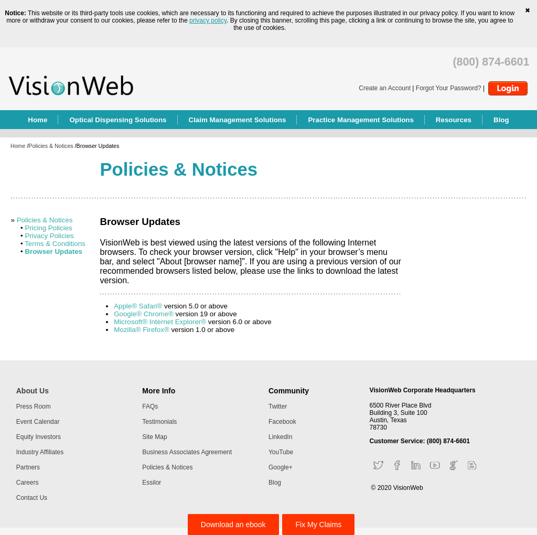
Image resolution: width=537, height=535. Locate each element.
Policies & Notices (50, 146)
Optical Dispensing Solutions (117, 120)
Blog (501, 120)
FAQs (150, 406)
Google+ (280, 467)
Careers (27, 482)
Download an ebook (233, 524)
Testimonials (159, 421)
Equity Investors (38, 437)
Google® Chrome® (144, 314)
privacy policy (208, 20)
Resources (453, 120)
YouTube (280, 452)
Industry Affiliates (40, 452)
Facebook (282, 421)
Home (37, 120)
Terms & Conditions (55, 244)
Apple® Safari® (138, 306)
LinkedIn (280, 437)
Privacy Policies (49, 236)
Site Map (154, 437)
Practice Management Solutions (360, 120)
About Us (32, 391)
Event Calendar (38, 421)
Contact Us (31, 497)
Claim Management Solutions (237, 120)
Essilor (151, 482)
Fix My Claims (318, 524)
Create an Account (385, 88)
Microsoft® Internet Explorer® (160, 322)
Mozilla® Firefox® (141, 330)
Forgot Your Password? (448, 88)
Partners (28, 467)
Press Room (33, 406)
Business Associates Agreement (187, 452)
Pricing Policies (48, 228)
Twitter (277, 406)
